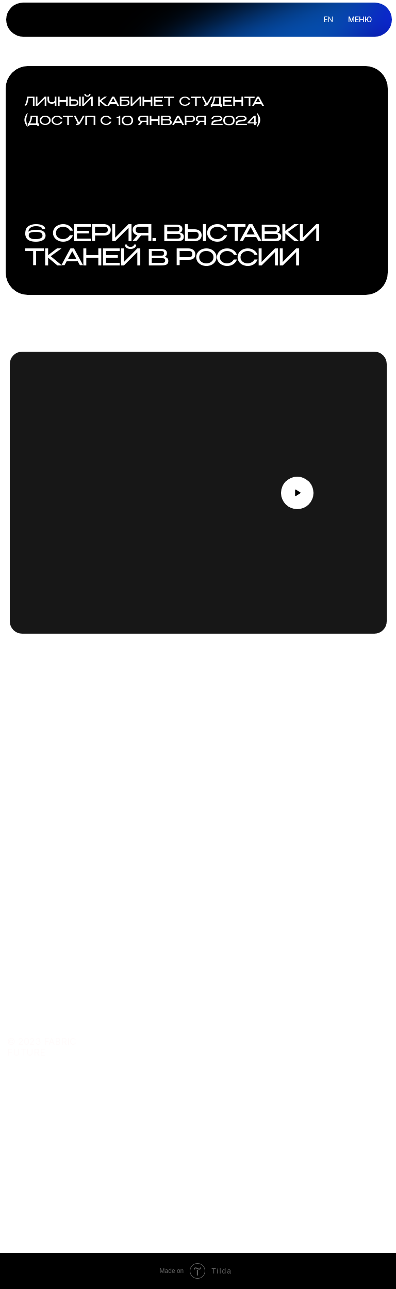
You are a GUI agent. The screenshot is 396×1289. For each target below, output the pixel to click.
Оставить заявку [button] (56, 893)
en (328, 19)
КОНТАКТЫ (265, 1056)
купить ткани (189, 1057)
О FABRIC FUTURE (276, 1018)
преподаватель (193, 1038)
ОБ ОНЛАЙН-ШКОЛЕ (281, 1037)
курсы (175, 1019)
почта (175, 1137)
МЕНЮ (360, 19)
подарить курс (192, 1076)
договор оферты (279, 1156)
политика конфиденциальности (310, 1137)
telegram (181, 1156)
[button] (297, 493)
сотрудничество (196, 1175)
